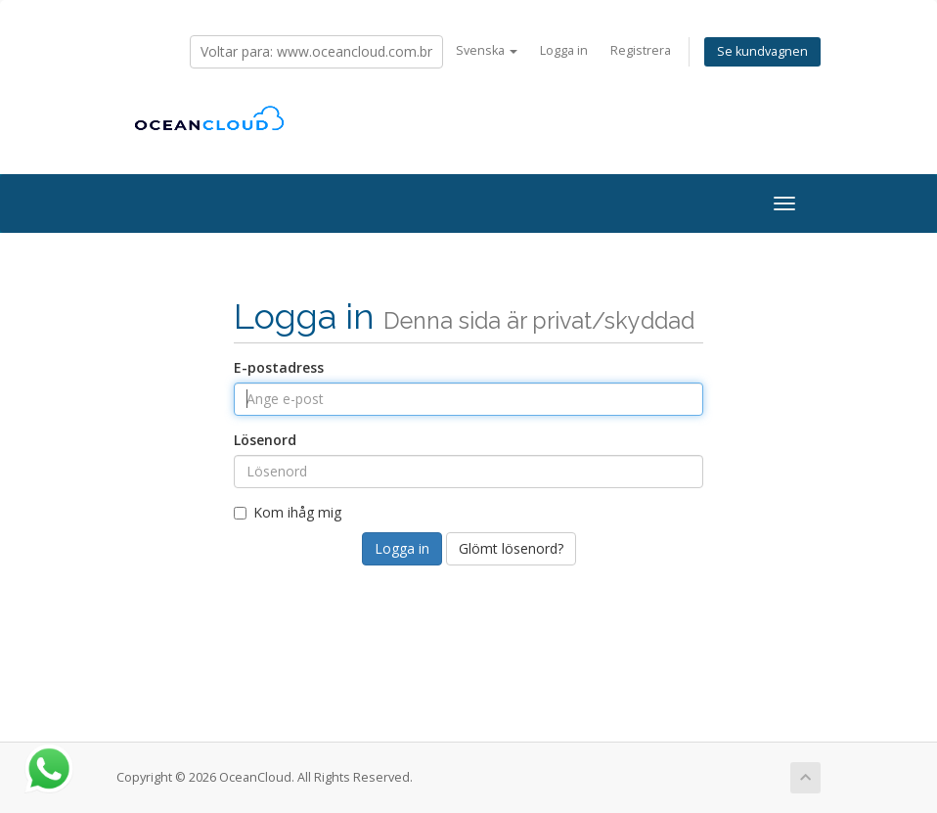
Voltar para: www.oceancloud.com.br (316, 51)
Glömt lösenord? (511, 548)
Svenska (486, 50)
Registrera (640, 50)
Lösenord (265, 439)
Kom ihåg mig (287, 512)
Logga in (564, 50)
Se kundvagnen (762, 51)
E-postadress (279, 367)
